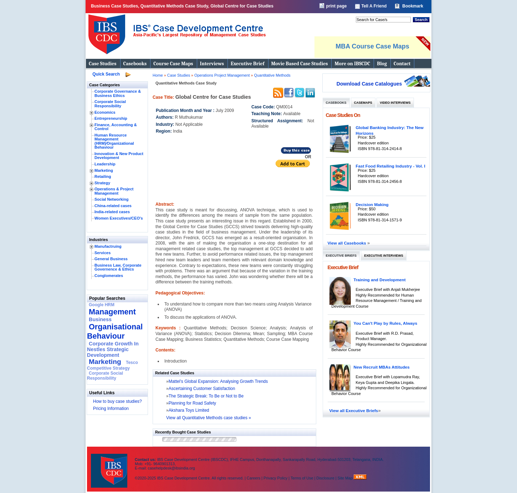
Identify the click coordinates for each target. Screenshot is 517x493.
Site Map (346, 478)
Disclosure (325, 478)
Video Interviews (395, 102)
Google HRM (101, 304)
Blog (382, 64)
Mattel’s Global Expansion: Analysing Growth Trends (218, 381)
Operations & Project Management (113, 191)
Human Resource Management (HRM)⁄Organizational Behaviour (114, 141)
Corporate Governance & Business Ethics (117, 93)
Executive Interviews (383, 255)
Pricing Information (111, 408)
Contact (402, 64)
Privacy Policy (275, 478)
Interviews (212, 64)
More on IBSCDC (352, 64)
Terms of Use (302, 478)
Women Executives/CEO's (118, 218)
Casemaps (363, 102)
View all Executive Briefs (353, 410)
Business (100, 319)
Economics (105, 112)
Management (112, 311)
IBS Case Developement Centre (110, 466)
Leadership (105, 164)
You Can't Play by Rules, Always (386, 323)
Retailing (102, 176)
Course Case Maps (173, 64)
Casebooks (135, 64)
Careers (253, 478)
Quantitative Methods (272, 75)
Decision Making (372, 204)
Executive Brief (247, 64)
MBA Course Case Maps (372, 46)
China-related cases (113, 206)
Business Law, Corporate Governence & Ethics (118, 267)
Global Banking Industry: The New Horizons (390, 130)
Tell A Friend (374, 6)
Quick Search (106, 74)
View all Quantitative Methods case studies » (208, 417)
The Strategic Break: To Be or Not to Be (206, 396)
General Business (111, 259)
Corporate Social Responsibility (110, 103)
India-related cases (112, 212)
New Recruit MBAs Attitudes (382, 367)
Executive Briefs (341, 255)
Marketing (103, 170)
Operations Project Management (222, 75)
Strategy (102, 183)
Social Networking (111, 199)
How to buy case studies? (117, 401)
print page (336, 6)
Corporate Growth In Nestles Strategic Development (113, 349)
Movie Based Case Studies (299, 64)
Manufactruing (108, 246)
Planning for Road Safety (192, 403)
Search (421, 19)
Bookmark (412, 6)
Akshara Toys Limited (189, 410)
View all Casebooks (348, 243)
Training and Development (380, 279)
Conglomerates (108, 275)
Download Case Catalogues (369, 84)
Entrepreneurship (110, 118)
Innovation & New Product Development (118, 156)
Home (158, 75)
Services (102, 253)
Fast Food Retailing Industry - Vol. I (390, 166)
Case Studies (103, 64)
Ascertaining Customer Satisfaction (202, 388)
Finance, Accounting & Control (115, 127)
